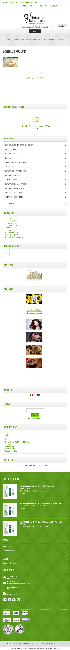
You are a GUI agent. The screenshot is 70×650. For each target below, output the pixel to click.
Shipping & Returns (11, 221)
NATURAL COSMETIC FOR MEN (28, 39)
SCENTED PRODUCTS (35, 76)
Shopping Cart (43, 6)
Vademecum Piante (11, 451)
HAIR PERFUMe (12, 149)
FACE (6, 437)
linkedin (5, 599)
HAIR (6, 439)
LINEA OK (8, 444)
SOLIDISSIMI (11, 167)
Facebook (14, 599)
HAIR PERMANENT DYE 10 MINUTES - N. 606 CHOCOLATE (37, 487)
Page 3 (7, 253)
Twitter (9, 599)
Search (7, 404)
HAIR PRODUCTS (13, 154)
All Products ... (10, 203)
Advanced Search (34, 418)
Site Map (7, 230)
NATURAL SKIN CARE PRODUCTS (19, 184)
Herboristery (9, 446)
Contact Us (8, 228)
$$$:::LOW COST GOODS (15, 193)
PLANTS (7, 433)
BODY (6, 435)
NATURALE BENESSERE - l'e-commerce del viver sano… (20, 2)
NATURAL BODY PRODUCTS (17, 171)
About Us (7, 218)
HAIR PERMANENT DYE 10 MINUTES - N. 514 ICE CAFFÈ (41, 503)
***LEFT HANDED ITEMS (16, 197)
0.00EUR (55, 6)
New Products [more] (14, 106)
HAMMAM (10, 158)
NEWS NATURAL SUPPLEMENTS (16, 442)
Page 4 (7, 256)
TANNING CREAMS (13, 180)
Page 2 (7, 251)
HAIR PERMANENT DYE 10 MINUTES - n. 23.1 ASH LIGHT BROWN (41, 523)
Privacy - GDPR (10, 223)
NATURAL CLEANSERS (15, 175)
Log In (32, 6)
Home (24, 6)
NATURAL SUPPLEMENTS (16, 188)
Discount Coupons (11, 234)
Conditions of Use (11, 225)
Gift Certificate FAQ (11, 232)
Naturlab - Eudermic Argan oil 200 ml (35, 118)
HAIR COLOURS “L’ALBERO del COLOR (21, 145)
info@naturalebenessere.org (18, 583)
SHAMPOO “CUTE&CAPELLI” (18, 162)
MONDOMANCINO (11, 449)
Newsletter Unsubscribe (13, 237)
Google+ (18, 599)
